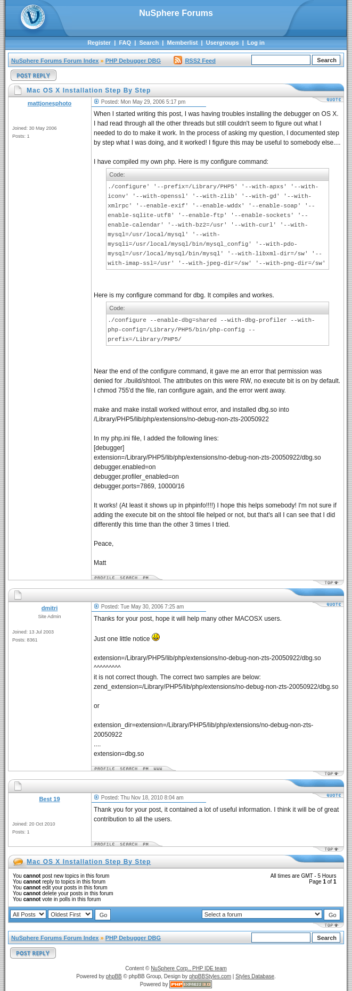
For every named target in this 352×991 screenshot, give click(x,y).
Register (99, 42)
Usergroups (222, 42)
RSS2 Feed (194, 60)
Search (149, 42)
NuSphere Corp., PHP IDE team (189, 968)
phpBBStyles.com (210, 976)
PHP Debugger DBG (133, 60)
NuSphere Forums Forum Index (55, 60)
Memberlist (182, 42)
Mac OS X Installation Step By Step (89, 861)
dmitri (50, 608)
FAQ (125, 42)
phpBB (114, 976)
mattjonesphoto (50, 103)
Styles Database (254, 976)
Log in (256, 42)
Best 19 (49, 799)
